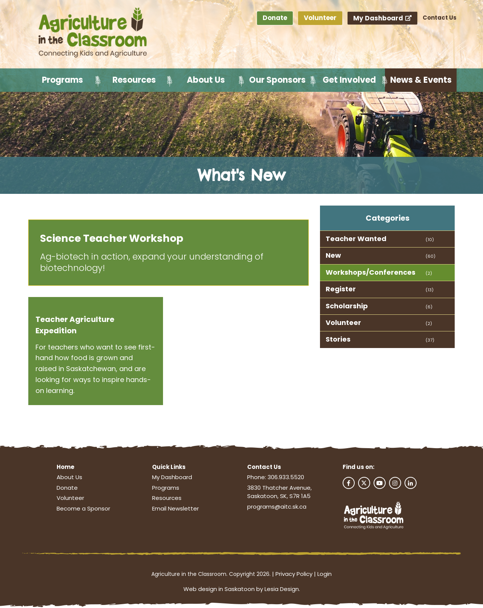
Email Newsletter (175, 508)
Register (341, 289)
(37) (430, 340)
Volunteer (320, 17)
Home (65, 467)
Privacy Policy (293, 574)
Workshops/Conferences (370, 272)
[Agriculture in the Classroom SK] (94, 33)
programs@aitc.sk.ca (276, 507)
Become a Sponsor (83, 508)
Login (324, 574)
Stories (338, 339)
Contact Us (440, 18)
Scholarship (347, 306)
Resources (134, 80)
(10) (430, 240)
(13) (430, 290)
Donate (275, 17)
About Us (206, 80)
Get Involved (349, 80)
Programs (62, 80)
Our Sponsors (277, 80)
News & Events (421, 80)
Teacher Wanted (356, 238)
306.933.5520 (286, 477)
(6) (429, 307)
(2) (429, 273)
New (333, 255)
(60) (430, 256)
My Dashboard (382, 18)
